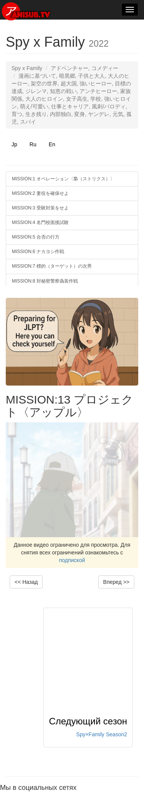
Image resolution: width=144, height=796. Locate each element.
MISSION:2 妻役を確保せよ (40, 193)
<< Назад (26, 582)
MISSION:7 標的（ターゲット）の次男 (52, 266)
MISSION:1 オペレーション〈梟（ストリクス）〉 (63, 178)
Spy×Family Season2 (101, 734)
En (52, 144)
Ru (33, 144)
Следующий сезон (88, 721)
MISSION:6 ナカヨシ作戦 (38, 251)
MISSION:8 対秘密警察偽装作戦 (45, 281)
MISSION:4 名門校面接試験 (40, 222)
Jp (14, 144)
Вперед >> (116, 582)
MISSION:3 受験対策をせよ (40, 208)
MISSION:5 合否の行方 (36, 237)
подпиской (72, 560)
